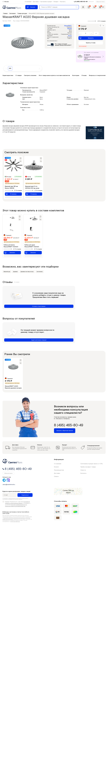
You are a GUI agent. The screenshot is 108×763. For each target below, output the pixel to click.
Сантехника (40, 271)
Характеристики (8, 75)
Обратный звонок (100, 1)
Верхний (69, 28)
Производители (59, 470)
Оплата (56, 476)
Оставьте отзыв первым (38, 306)
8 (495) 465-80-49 (81, 1)
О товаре (19, 75)
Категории (75, 75)
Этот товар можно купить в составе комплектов (54, 75)
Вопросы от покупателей (97, 75)
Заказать (86, 38)
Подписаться (25, 495)
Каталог (56, 467)
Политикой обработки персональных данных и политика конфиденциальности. (16, 518)
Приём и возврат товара (88, 467)
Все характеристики (52, 40)
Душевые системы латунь (27, 271)
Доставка (36, 1)
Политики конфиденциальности (19, 504)
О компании (28, 1)
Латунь (70, 35)
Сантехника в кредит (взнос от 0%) (91, 464)
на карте (70, 491)
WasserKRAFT (68, 25)
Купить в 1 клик (90, 43)
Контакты (62, 1)
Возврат (56, 1)
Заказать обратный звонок (64, 430)
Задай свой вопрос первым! (38, 340)
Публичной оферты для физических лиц (15, 506)
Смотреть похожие (30, 75)
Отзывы (84, 75)
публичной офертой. (15, 521)
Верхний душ (7, 271)
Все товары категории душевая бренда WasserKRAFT (63, 44)
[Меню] (31, 7)
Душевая (15, 271)
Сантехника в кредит (46, 1)
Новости (83, 470)
